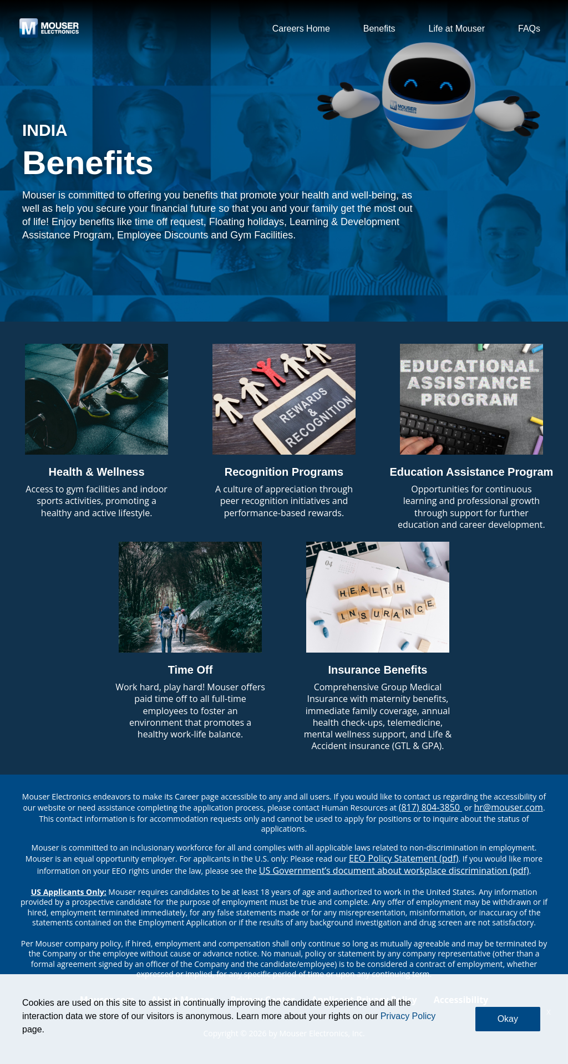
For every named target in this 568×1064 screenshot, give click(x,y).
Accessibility (461, 1000)
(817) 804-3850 (430, 807)
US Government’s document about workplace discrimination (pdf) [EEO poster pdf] (394, 870)
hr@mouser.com (508, 807)
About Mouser (182, 1000)
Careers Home (301, 28)
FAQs (529, 28)
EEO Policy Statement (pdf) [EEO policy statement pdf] (403, 858)
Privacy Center (262, 1000)
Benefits (379, 28)
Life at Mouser (457, 28)
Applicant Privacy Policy (364, 1000)
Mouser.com (107, 1000)
